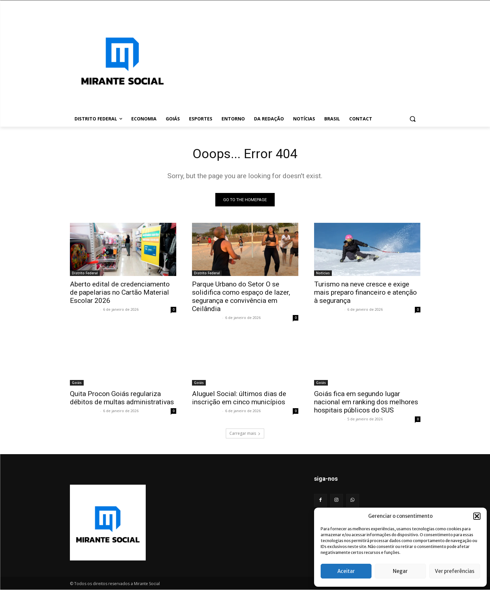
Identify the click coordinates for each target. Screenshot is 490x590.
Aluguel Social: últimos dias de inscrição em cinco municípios (239, 398)
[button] (477, 516)
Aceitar (346, 571)
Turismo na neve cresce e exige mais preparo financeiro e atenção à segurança (365, 293)
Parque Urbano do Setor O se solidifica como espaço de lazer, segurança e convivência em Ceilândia (241, 297)
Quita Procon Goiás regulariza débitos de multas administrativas (122, 398)
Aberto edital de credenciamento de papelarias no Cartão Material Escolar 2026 (120, 293)
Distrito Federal (85, 273)
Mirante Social (84, 309)
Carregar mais (245, 433)
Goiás (77, 383)
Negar (400, 571)
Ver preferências (454, 571)
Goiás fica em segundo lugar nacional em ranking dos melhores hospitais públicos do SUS (366, 402)
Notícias (323, 273)
